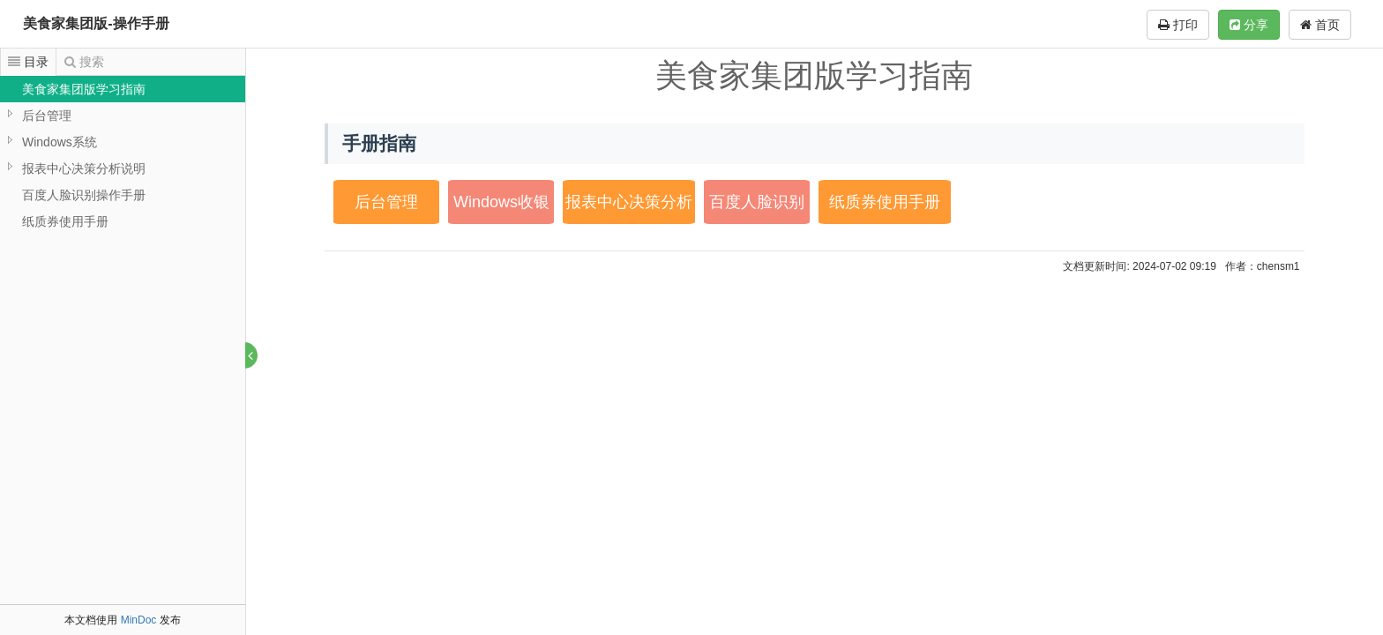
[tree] (122, 155)
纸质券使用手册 (65, 221)
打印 (1178, 25)
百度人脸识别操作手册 (84, 195)
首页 (1320, 25)
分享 (1249, 25)
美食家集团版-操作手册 (95, 23)
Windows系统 (59, 142)
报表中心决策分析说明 (84, 168)
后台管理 (46, 115)
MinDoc (139, 620)
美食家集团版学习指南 (84, 89)
